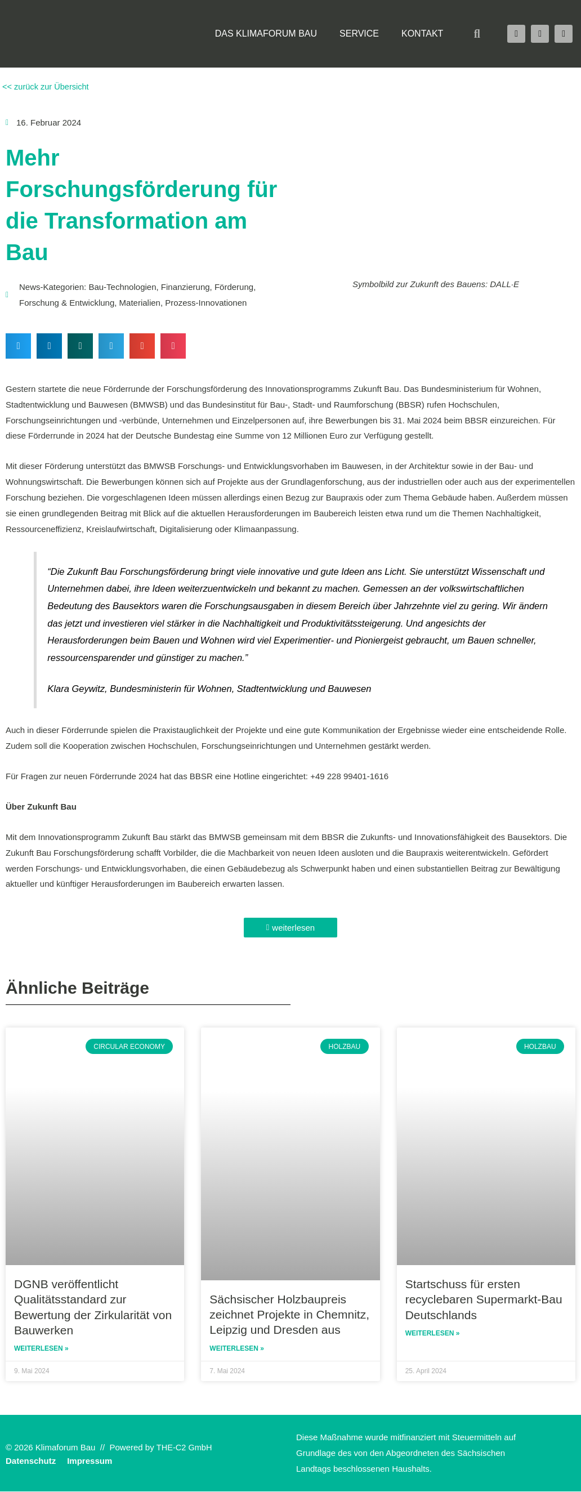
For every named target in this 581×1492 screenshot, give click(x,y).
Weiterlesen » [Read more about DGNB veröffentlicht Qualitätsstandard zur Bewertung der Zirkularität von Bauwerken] (41, 1349)
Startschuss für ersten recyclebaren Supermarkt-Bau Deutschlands (483, 1299)
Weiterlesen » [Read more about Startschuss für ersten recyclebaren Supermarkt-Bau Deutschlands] (432, 1334)
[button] (477, 34)
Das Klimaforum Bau (266, 33)
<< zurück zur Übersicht (46, 86)
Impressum (89, 1461)
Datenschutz (31, 1461)
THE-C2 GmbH (185, 1448)
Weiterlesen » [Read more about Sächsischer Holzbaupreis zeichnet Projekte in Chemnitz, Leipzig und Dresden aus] (236, 1348)
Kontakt (422, 33)
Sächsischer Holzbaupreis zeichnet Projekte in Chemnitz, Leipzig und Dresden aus (289, 1314)
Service (359, 33)
